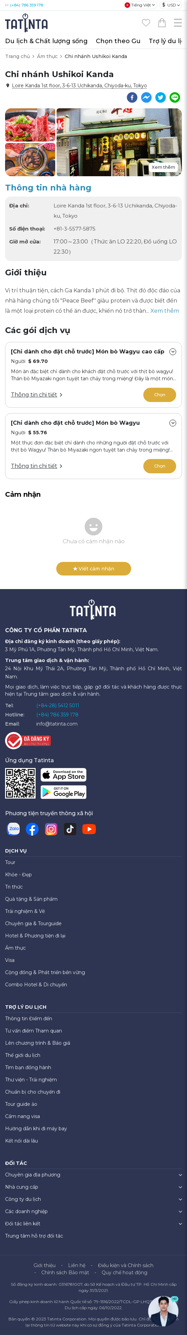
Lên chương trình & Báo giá (37, 1043)
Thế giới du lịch (22, 1055)
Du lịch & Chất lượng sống (46, 41)
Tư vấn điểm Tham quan (33, 1031)
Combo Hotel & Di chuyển (36, 985)
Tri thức (14, 887)
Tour (10, 862)
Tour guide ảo (21, 1104)
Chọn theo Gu (118, 41)
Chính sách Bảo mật (65, 1272)
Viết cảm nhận (93, 569)
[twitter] (160, 97)
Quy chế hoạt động (124, 1272)
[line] (174, 97)
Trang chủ (17, 56)
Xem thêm (163, 167)
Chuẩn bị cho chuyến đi (32, 1092)
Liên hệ (76, 1265)
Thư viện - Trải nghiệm (31, 1080)
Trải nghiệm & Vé (25, 911)
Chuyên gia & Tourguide (33, 923)
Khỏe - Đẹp (18, 875)
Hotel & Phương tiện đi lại (35, 936)
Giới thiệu (45, 1265)
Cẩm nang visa (22, 1116)
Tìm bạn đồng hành (28, 1067)
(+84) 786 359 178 (26, 5)
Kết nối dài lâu (21, 1141)
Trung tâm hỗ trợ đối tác (34, 1236)
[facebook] (132, 97)
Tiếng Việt (138, 5)
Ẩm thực (47, 56)
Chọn (159, 394)
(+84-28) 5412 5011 (57, 705)
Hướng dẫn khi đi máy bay (36, 1129)
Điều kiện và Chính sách (125, 1265)
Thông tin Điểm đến (28, 1019)
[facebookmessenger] (146, 97)
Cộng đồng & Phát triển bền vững (45, 972)
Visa (10, 960)
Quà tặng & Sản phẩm (31, 899)
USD (169, 4)
